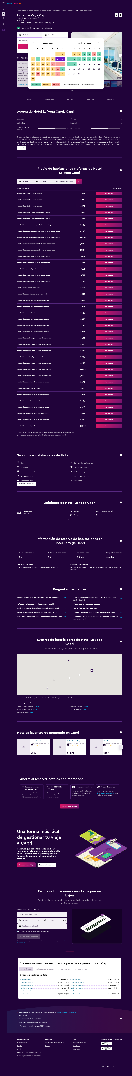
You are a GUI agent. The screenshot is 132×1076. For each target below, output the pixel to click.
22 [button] (58, 69)
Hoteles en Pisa (25, 994)
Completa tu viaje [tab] (81, 969)
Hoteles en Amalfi (25, 991)
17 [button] (33, 69)
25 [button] (38, 74)
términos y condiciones (50, 940)
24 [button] (33, 74)
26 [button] (43, 74)
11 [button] (37, 64)
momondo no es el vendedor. (70, 1018)
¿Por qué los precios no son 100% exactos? (70, 1026)
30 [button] (63, 74)
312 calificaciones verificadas (41, 28)
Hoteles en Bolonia (76, 994)
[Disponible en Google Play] (106, 1043)
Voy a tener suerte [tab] (64, 969)
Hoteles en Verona (26, 988)
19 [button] (43, 69)
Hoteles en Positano (76, 988)
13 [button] (48, 64)
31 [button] (33, 79)
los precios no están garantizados (66, 1012)
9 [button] (62, 59)
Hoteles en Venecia (26, 982)
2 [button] (62, 54)
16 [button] (62, 64)
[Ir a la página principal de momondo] (14, 3)
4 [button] (37, 59)
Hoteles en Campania (59, 10)
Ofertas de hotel (21, 10)
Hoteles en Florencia (77, 982)
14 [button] (53, 64)
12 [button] (43, 64)
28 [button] (53, 74)
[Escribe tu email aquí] (44, 926)
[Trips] (3, 24)
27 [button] (48, 74)
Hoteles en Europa (34, 10)
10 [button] (33, 64)
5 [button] (42, 59)
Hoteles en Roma (25, 979)
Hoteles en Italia (46, 10)
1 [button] (57, 54)
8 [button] (57, 59)
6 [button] (47, 59)
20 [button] (48, 69)
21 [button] (53, 69)
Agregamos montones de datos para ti (70, 1022)
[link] (69, 806)
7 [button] (52, 59)
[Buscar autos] (3, 18)
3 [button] (32, 59)
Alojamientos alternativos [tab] (45, 969)
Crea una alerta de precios (105, 793)
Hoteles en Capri (73, 10)
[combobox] (44, 914)
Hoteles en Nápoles (76, 985)
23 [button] (63, 69)
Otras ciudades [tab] (26, 969)
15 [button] (57, 64)
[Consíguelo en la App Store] (106, 1048)
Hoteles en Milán (75, 979)
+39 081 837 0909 (23, 25)
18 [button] (38, 69)
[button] (3, 3)
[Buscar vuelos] (3, 9)
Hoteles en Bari (75, 991)
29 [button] (58, 74)
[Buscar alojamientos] (3, 14)
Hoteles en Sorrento (26, 985)
